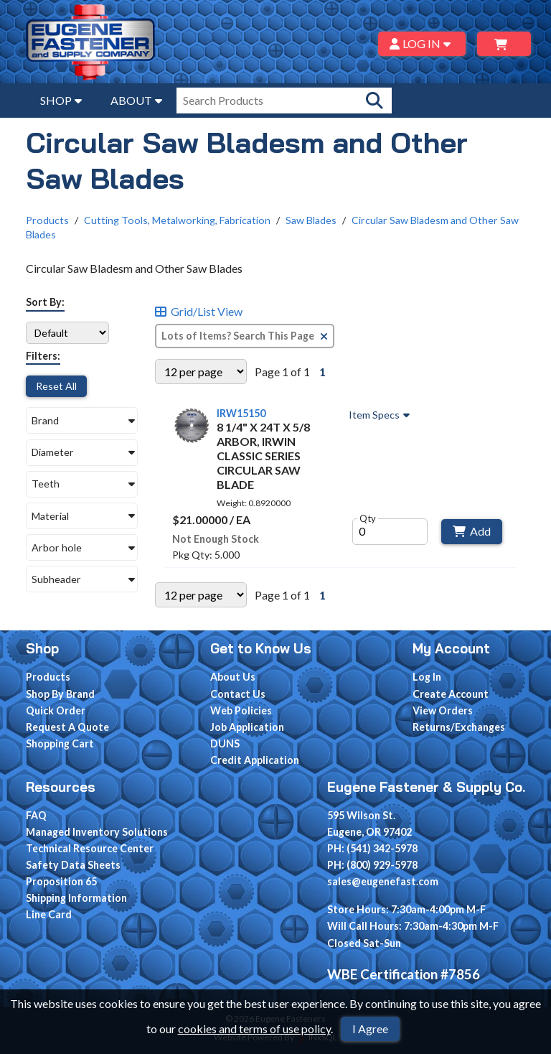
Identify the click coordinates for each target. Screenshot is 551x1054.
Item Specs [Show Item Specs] (381, 415)
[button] (82, 420)
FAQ (36, 815)
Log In (427, 677)
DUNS (225, 743)
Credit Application (254, 760)
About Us (232, 677)
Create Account (451, 694)
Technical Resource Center (90, 848)
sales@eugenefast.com (382, 881)
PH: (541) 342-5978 (372, 848)
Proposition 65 (61, 881)
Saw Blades (311, 220)
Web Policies (241, 710)
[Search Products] (374, 100)
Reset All (56, 386)
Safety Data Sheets (73, 865)
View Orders (443, 710)
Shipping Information (76, 898)
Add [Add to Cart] (472, 531)
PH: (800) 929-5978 (372, 865)
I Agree (370, 1028)
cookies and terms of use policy (254, 1028)
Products (47, 220)
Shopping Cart (60, 743)
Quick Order (55, 710)
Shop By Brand (60, 694)
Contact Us (237, 694)
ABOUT (136, 100)
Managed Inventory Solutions (97, 832)
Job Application (247, 727)
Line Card (49, 914)
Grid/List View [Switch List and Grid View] (198, 311)
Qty (367, 518)
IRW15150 (241, 413)
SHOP (61, 100)
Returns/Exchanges (459, 727)
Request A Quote (67, 727)
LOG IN (422, 43)
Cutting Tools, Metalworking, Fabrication (177, 220)
